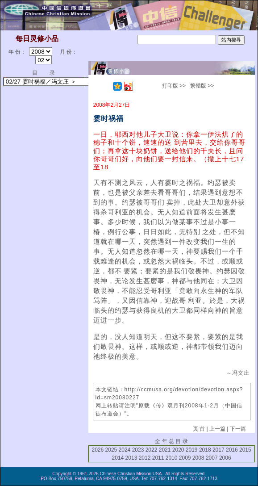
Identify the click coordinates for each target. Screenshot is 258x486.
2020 (178, 450)
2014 (118, 458)
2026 (98, 450)
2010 (172, 458)
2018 (205, 450)
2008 (198, 458)
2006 (225, 458)
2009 (185, 458)
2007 (212, 458)
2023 (138, 450)
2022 (152, 450)
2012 (145, 458)
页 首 (199, 429)
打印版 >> (174, 86)
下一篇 (238, 429)
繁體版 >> (202, 86)
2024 (125, 450)
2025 (111, 450)
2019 (192, 450)
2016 (232, 450)
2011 (158, 458)
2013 (131, 458)
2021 (165, 450)
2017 (218, 450)
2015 (245, 450)
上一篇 (217, 429)
